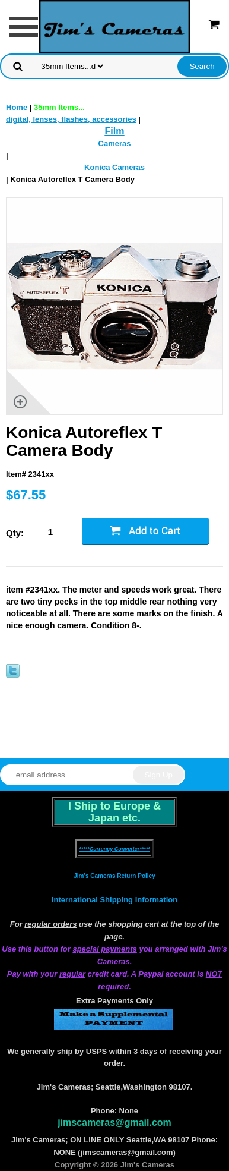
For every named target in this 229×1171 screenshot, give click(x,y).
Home (16, 107)
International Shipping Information (114, 899)
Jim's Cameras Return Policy (114, 876)
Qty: (15, 533)
